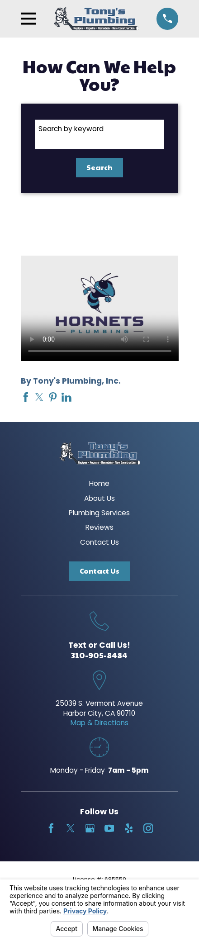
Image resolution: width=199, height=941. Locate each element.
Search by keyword (71, 128)
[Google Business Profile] (90, 828)
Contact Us (99, 542)
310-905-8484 (99, 655)
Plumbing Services (99, 513)
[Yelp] (129, 828)
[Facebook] (51, 828)
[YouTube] (109, 828)
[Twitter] (71, 828)
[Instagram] (148, 828)
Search (99, 167)
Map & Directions (99, 722)
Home (99, 483)
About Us (99, 498)
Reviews (99, 527)
